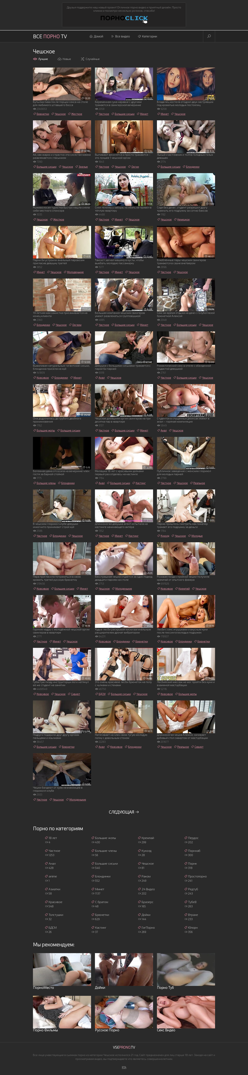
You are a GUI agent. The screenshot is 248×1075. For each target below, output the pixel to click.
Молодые (195, 535)
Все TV (50, 36)
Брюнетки (41, 113)
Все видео (120, 36)
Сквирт (73, 694)
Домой (96, 36)
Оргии (133, 166)
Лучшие (40, 59)
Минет (142, 113)
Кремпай (182, 588)
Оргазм (75, 324)
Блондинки (190, 166)
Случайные (90, 59)
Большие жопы (44, 430)
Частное (102, 113)
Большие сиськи (122, 113)
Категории (147, 36)
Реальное (197, 483)
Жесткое (75, 113)
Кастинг (139, 483)
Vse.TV (124, 1047)
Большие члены (44, 483)
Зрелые (81, 166)
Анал (100, 377)
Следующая (124, 811)
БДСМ (100, 694)
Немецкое (182, 219)
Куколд (163, 535)
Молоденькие (73, 272)
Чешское (58, 113)
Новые (64, 59)
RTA (124, 1067)
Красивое (41, 377)
